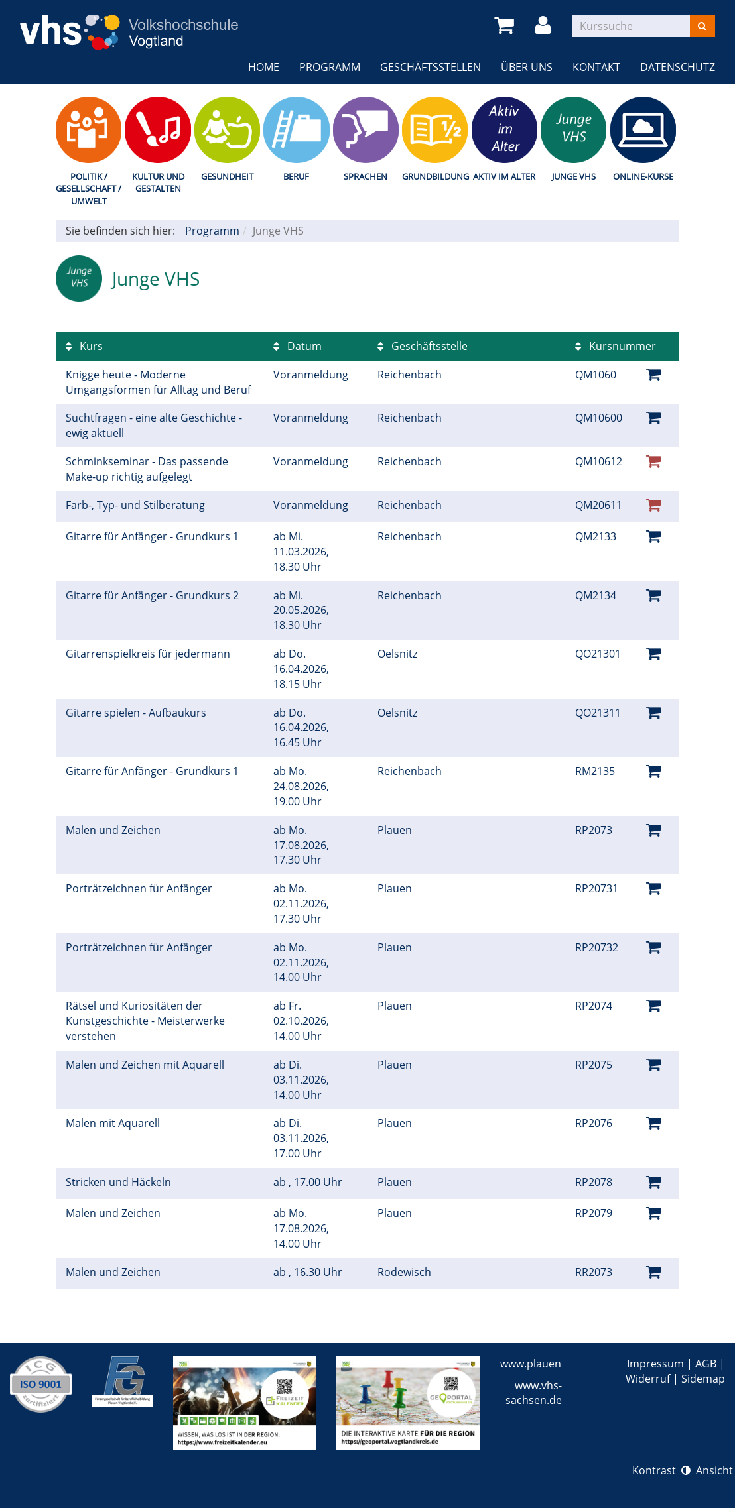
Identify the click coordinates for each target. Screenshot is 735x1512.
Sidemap (703, 1378)
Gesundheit (227, 176)
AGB (705, 1363)
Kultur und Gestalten (158, 182)
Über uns (527, 67)
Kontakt (596, 67)
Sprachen (365, 176)
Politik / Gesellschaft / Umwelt (88, 188)
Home (263, 67)
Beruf (296, 176)
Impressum (655, 1363)
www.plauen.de (538, 1363)
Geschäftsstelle (422, 346)
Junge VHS (574, 176)
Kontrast (661, 1470)
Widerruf (648, 1378)
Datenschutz (677, 67)
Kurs (84, 346)
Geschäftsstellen (430, 67)
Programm (329, 67)
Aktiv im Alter (504, 176)
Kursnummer (615, 346)
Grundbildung (435, 176)
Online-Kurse (643, 176)
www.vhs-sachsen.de (533, 1393)
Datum (297, 346)
